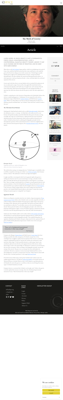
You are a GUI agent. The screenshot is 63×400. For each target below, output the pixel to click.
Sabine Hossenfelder (27, 259)
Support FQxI (26, 303)
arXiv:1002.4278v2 (31, 254)
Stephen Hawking (25, 99)
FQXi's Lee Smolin (32, 172)
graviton (28, 184)
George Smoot (34, 235)
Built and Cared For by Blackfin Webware (24, 312)
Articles (3, 46)
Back (61, 46)
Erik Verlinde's (16, 69)
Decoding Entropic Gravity (32, 123)
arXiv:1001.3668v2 (8, 222)
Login (23, 291)
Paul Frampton (40, 185)
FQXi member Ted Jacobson (37, 213)
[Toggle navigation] (61, 3)
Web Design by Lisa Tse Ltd (31, 310)
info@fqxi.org (10, 289)
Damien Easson (18, 235)
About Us (24, 305)
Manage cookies (44, 312)
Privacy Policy (37, 312)
